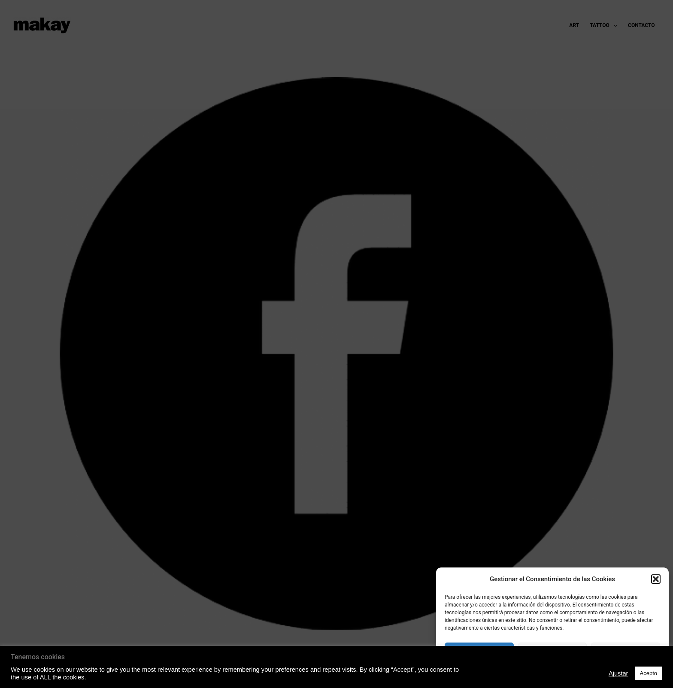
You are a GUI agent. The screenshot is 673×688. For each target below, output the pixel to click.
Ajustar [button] (618, 673)
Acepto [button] (648, 673)
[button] (656, 579)
